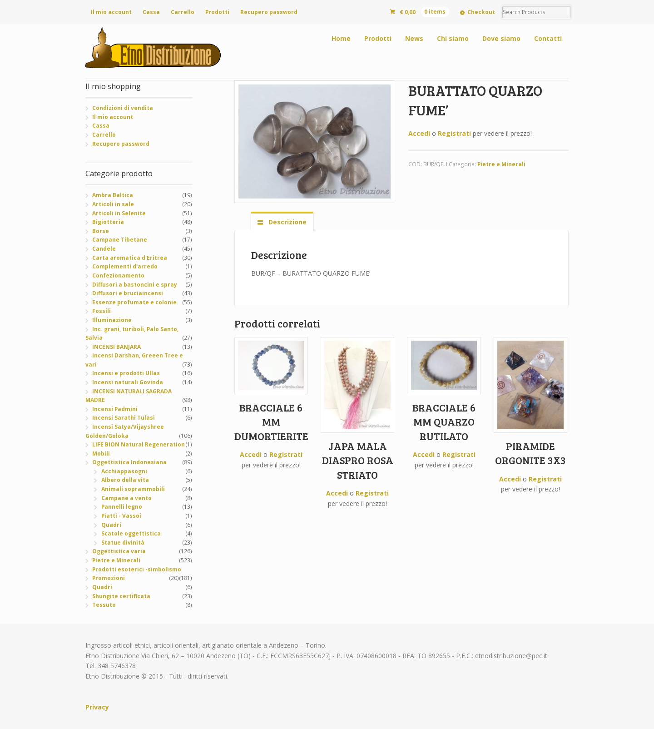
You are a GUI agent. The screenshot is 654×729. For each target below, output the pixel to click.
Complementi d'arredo (125, 266)
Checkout (481, 12)
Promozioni (108, 578)
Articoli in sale (113, 204)
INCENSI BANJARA (116, 347)
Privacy (97, 707)
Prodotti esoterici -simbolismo (136, 569)
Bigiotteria (108, 222)
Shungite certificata (121, 596)
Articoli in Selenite (119, 213)
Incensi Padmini (115, 409)
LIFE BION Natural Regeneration (138, 444)
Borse (100, 231)
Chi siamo (453, 38)
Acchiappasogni (124, 471)
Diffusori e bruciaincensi (127, 293)
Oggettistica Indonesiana (129, 462)
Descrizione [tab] (287, 222)
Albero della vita (125, 480)
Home (341, 38)
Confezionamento (118, 275)
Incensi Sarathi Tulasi (123, 418)
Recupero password (268, 12)
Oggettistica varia (119, 551)
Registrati (454, 133)
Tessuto (104, 605)
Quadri (111, 525)
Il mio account (111, 12)
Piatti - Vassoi (121, 516)
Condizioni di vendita (122, 108)
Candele (104, 249)
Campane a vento (126, 498)
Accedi (419, 133)
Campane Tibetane (119, 239)
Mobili (101, 453)
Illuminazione (112, 320)
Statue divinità (122, 542)
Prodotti (217, 12)
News (414, 38)
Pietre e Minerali (501, 164)
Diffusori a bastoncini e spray (134, 284)
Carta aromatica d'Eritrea (129, 258)
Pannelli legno (121, 507)
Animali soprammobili (133, 489)
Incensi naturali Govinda (127, 382)
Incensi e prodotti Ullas (126, 373)
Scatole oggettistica (131, 533)
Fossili (101, 311)
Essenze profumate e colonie (134, 302)
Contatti (548, 38)
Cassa (151, 12)
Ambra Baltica (112, 195)
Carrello (182, 12)
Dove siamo (501, 38)
